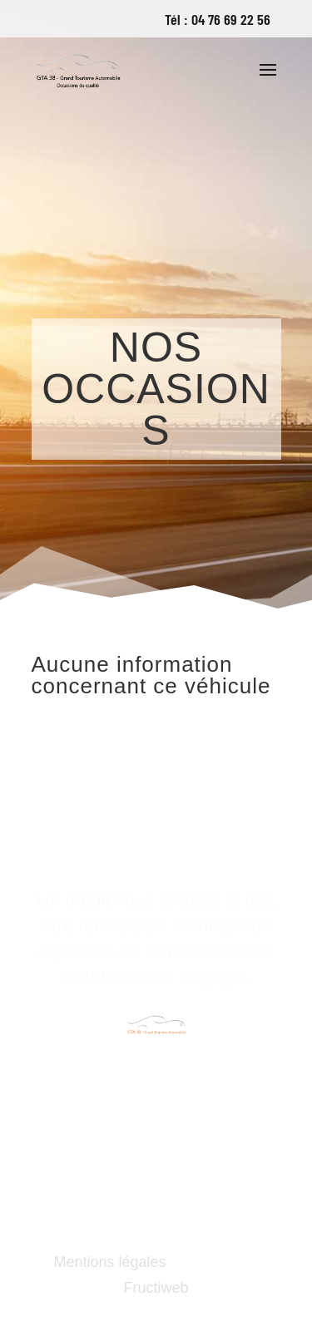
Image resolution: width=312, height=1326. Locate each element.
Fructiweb (155, 1287)
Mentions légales (109, 1262)
